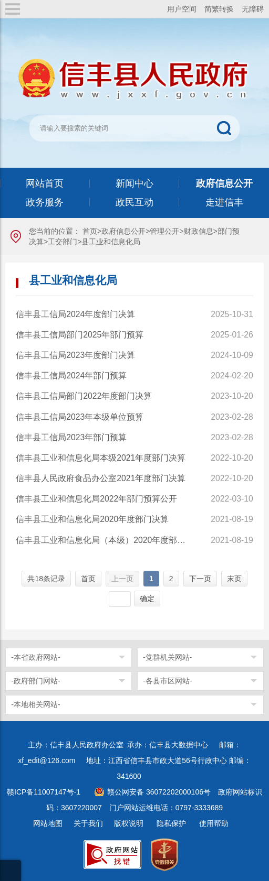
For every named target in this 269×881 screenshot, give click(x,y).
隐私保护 (171, 823)
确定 (147, 598)
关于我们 (88, 823)
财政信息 (198, 231)
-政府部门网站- (35, 681)
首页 (89, 231)
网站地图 (48, 823)
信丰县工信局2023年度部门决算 (75, 355)
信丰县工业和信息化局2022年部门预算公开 (96, 498)
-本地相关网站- (35, 704)
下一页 (200, 578)
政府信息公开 (123, 231)
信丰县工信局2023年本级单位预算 (79, 416)
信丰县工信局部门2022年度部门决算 (84, 395)
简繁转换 (219, 9)
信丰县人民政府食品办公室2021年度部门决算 (100, 478)
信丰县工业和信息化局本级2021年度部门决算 (100, 457)
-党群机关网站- (167, 657)
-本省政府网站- (35, 657)
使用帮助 (214, 823)
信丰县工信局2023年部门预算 (71, 437)
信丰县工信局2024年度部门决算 (75, 314)
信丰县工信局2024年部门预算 (71, 375)
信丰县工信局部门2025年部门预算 (79, 334)
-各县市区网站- (167, 681)
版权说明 (128, 823)
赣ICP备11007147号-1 (43, 792)
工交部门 (62, 241)
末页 (234, 578)
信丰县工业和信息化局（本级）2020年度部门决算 (104, 540)
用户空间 (181, 9)
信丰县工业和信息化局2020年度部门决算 (92, 519)
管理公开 (164, 231)
